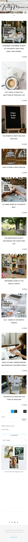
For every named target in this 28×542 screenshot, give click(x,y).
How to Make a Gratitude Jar (14, 167)
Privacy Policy (5, 429)
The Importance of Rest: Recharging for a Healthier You (14, 241)
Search (3, 417)
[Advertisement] (14, 491)
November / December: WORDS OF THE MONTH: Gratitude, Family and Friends (14, 48)
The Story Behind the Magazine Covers (14, 471)
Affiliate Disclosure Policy (7, 426)
